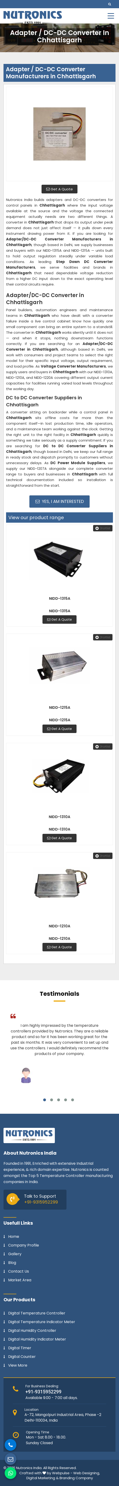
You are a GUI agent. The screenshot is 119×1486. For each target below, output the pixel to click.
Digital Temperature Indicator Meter (41, 1322)
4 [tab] (65, 1099)
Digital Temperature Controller (36, 1313)
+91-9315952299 (41, 1202)
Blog (12, 1262)
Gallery (14, 1254)
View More (17, 1365)
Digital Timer (19, 1348)
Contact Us (18, 1271)
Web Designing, (86, 1472)
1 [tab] (44, 1099)
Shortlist (102, 528)
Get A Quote (59, 189)
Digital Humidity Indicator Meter (37, 1339)
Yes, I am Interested (59, 501)
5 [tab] (72, 1099)
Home (13, 1236)
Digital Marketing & (42, 1477)
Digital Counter (22, 1356)
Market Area (19, 1280)
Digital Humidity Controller (32, 1330)
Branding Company (76, 1477)
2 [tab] (51, 1099)
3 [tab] (58, 1099)
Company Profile (23, 1245)
